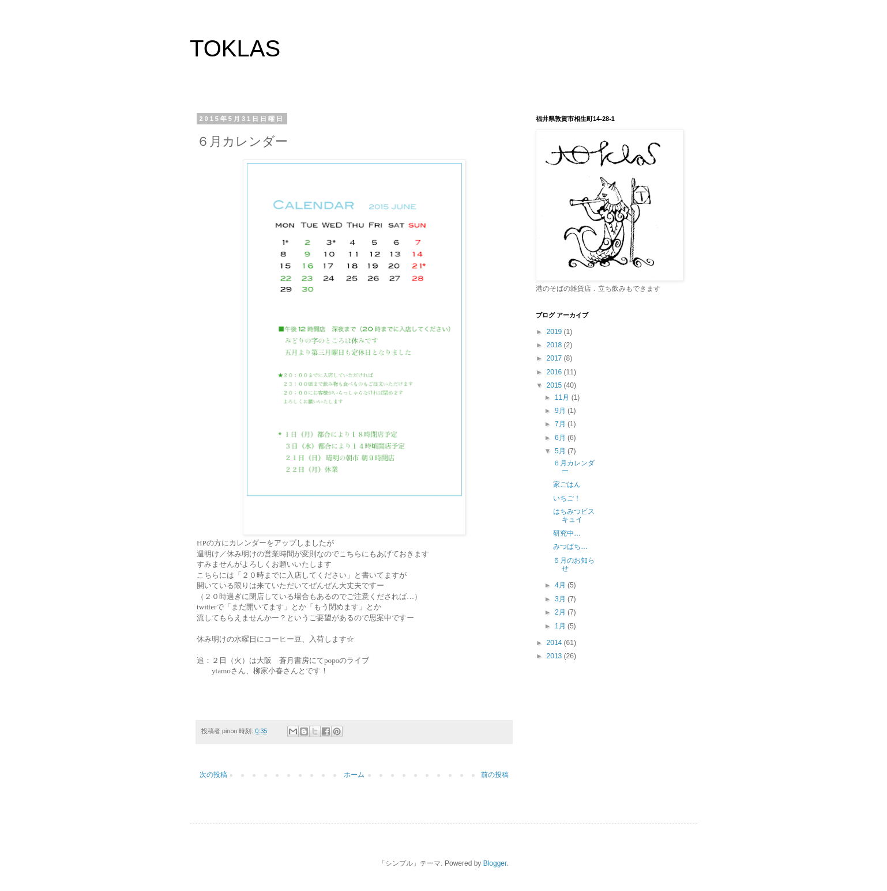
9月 (561, 411)
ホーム (354, 775)
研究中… (567, 533)
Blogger (495, 863)
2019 (555, 332)
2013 (555, 656)
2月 (561, 612)
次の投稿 (213, 775)
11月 (563, 397)
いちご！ (567, 498)
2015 (555, 385)
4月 (561, 585)
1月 (561, 626)
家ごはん (567, 484)
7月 (561, 424)
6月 (561, 438)
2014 (555, 643)
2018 (555, 345)
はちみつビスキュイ (574, 515)
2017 (555, 358)
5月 (561, 451)
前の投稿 (495, 775)
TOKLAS (235, 48)
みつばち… (570, 547)
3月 (561, 599)
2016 (555, 372)
